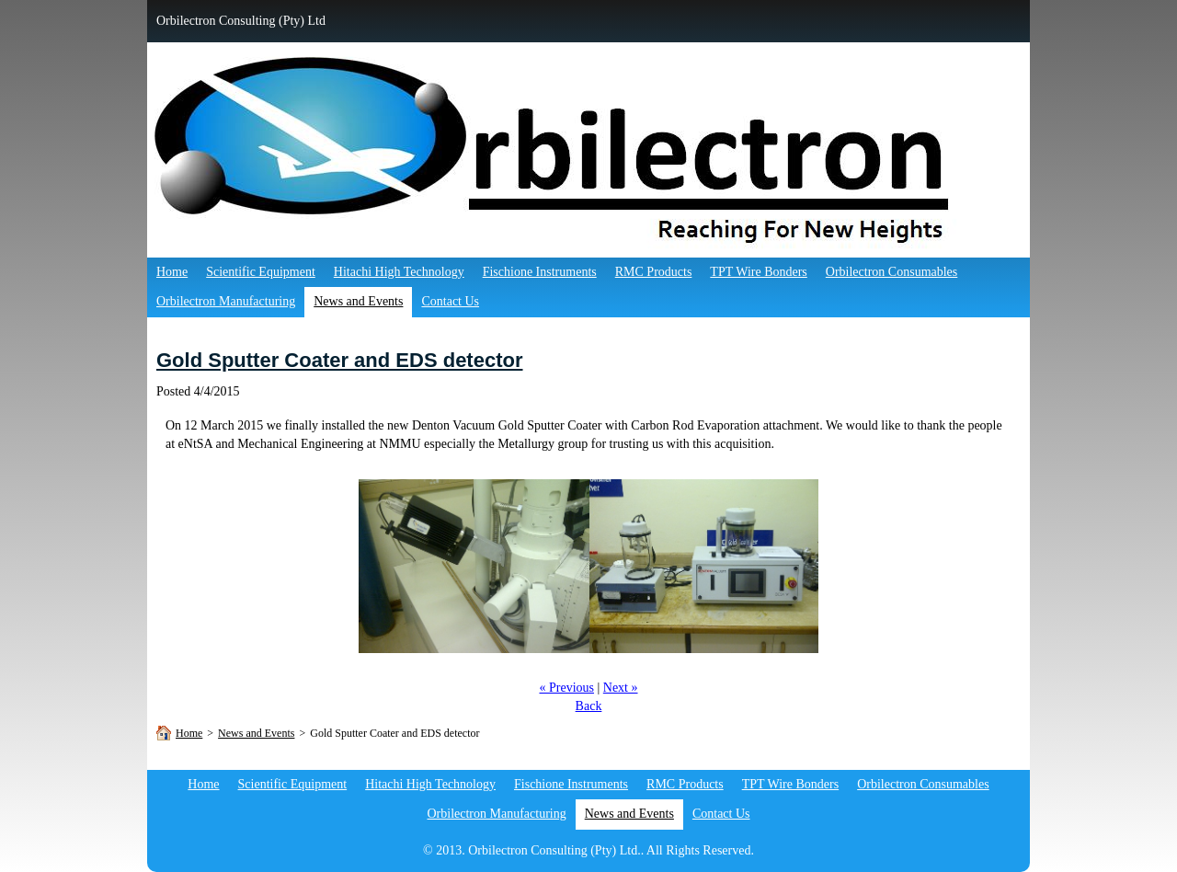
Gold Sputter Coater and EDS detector (339, 360)
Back (589, 706)
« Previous (566, 687)
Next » (620, 687)
